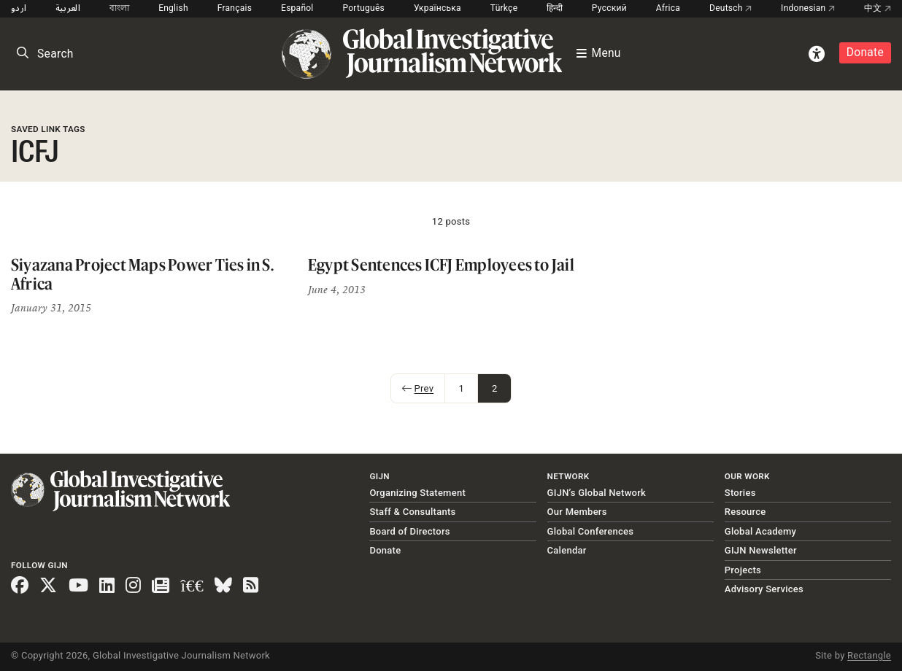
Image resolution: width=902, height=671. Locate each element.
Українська (437, 8)
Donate (865, 52)
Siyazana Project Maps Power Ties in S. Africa (142, 274)
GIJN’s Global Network (597, 492)
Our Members (577, 511)
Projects (743, 570)
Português (363, 8)
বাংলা (119, 8)
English (173, 8)
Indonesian (808, 8)
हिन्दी (555, 8)
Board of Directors (409, 531)
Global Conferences (590, 531)
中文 (877, 8)
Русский (609, 8)
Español (297, 8)
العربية (67, 8)
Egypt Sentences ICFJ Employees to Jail (441, 264)
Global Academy (760, 531)
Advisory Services (764, 588)
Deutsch (730, 8)
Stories (740, 492)
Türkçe (503, 8)
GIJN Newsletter (761, 550)
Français (234, 8)
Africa (668, 8)
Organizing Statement (417, 492)
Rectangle (869, 655)
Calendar (567, 550)
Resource (745, 511)
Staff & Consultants (412, 511)
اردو (18, 8)
